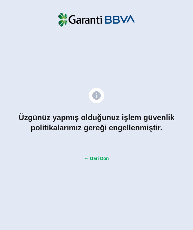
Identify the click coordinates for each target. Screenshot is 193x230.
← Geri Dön (96, 158)
